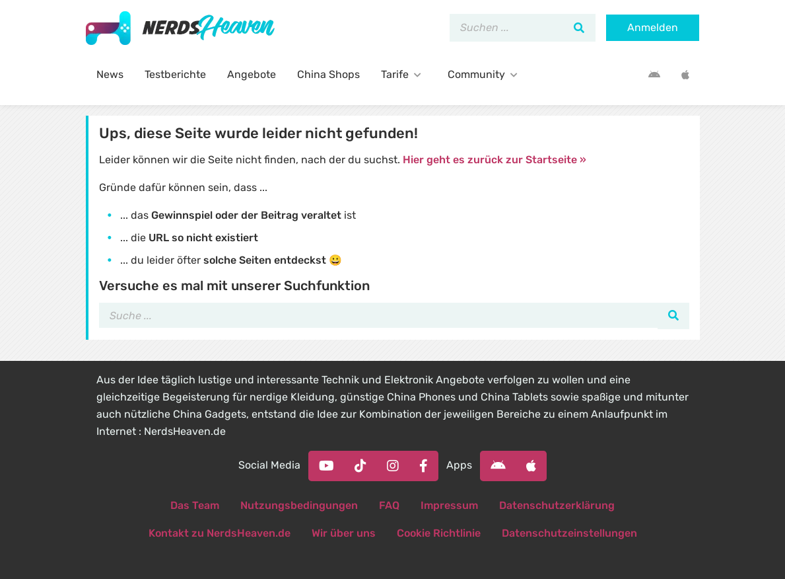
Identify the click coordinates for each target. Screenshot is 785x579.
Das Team (194, 505)
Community (485, 74)
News (109, 74)
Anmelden (652, 27)
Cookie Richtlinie (439, 533)
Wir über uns (344, 533)
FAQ (389, 505)
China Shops (328, 74)
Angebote (251, 74)
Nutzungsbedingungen (299, 505)
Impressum (449, 505)
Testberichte (175, 74)
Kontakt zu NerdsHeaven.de (219, 533)
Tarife (404, 74)
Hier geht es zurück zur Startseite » (494, 159)
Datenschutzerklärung (557, 505)
